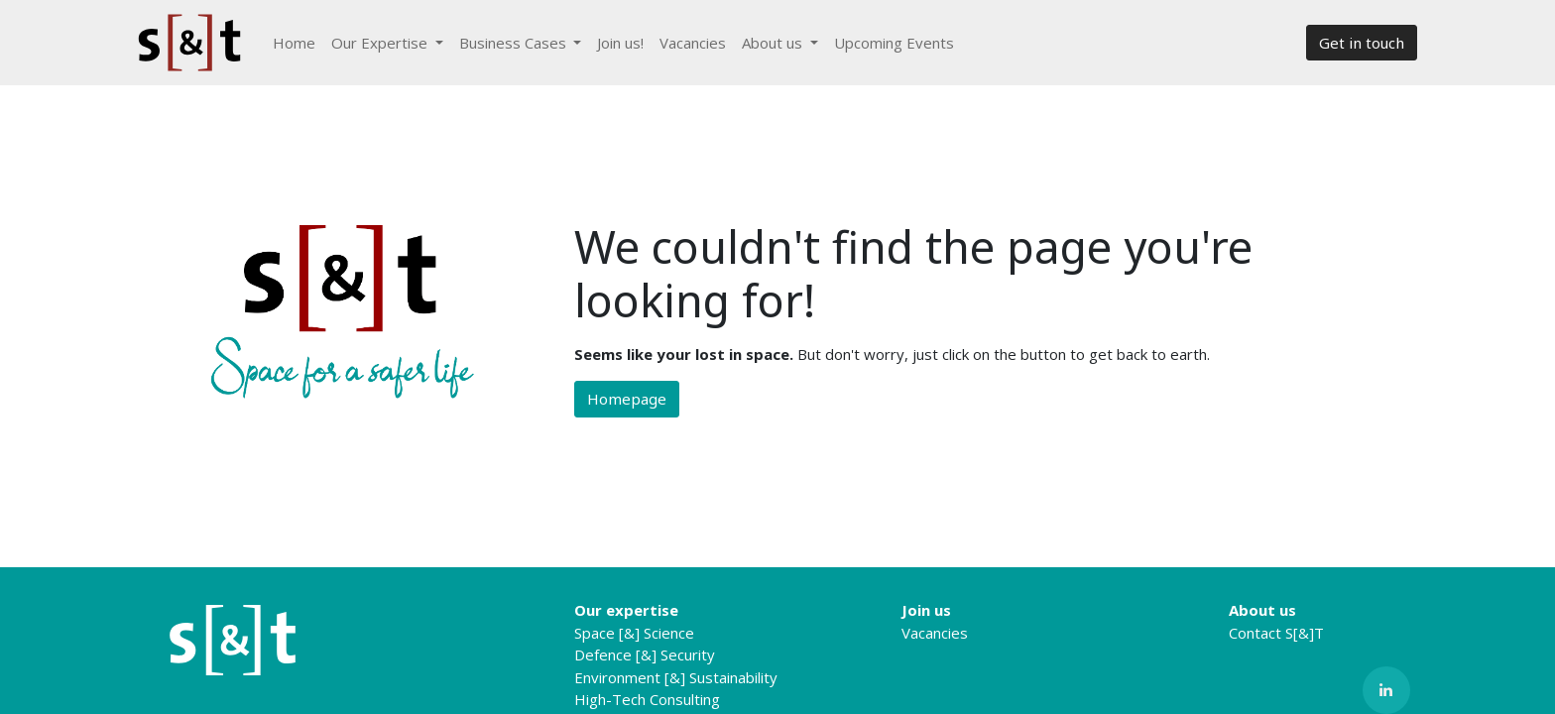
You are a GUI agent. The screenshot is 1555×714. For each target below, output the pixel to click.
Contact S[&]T (1276, 633)
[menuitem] (294, 43)
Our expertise (626, 610)
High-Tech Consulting (647, 699)
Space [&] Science (634, 633)
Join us (926, 610)
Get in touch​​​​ (1361, 43)
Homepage (626, 399)
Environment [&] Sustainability (676, 677)
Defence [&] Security (644, 654)
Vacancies (934, 633)
